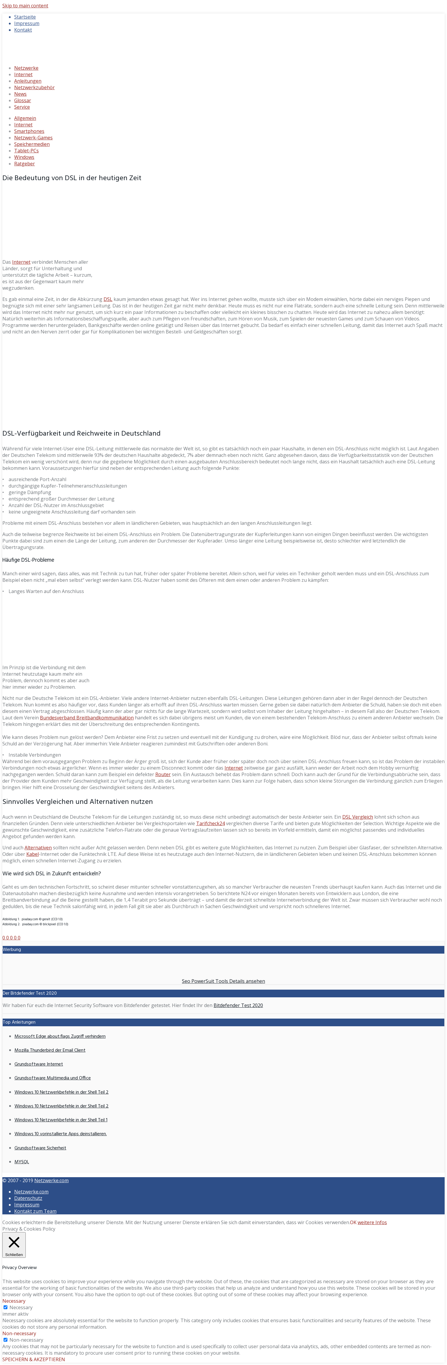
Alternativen (38, 847)
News (20, 94)
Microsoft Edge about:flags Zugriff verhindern (60, 1036)
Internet (23, 74)
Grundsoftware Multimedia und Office (52, 1078)
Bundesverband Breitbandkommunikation (87, 717)
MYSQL (21, 1162)
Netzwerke (26, 68)
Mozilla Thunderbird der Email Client (49, 1050)
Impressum (26, 23)
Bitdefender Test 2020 (238, 1005)
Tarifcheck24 (210, 823)
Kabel (32, 854)
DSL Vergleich (357, 817)
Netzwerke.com (51, 1180)
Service (22, 107)
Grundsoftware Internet (38, 1064)
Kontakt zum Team (35, 1211)
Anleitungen (27, 81)
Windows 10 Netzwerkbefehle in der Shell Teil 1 (60, 1120)
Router (163, 774)
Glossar (22, 100)
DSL (108, 299)
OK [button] (353, 1222)
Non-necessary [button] (19, 1333)
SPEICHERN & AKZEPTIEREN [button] (33, 1359)
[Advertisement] (223, 381)
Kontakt (23, 30)
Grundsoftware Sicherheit (40, 1148)
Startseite (25, 17)
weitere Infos (372, 1222)
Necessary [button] (13, 1301)
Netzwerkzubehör (34, 87)
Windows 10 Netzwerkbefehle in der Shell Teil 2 (61, 1092)
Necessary (21, 1307)
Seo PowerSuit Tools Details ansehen (223, 981)
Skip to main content (25, 5)
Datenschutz (28, 1198)
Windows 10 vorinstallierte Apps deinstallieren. (60, 1134)
